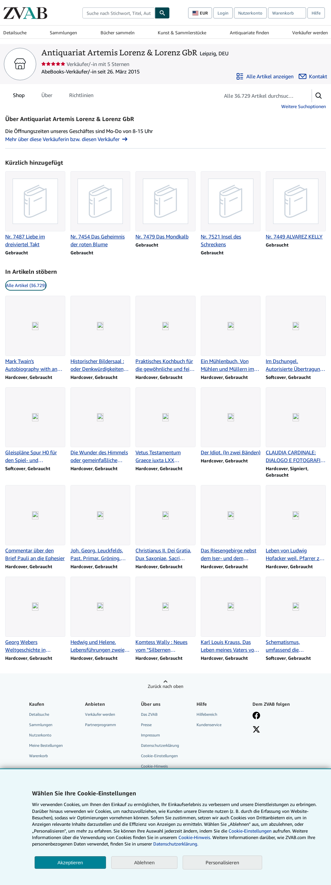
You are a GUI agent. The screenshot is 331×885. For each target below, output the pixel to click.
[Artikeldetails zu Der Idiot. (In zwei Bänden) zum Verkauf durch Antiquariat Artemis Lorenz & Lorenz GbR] (231, 422)
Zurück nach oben (165, 686)
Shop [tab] (18, 96)
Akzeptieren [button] (70, 862)
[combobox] (118, 12)
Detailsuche (15, 32)
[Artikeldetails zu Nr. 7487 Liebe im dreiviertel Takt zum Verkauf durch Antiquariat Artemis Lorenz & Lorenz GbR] (35, 209)
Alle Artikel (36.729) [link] (26, 285)
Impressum (150, 735)
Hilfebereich (207, 714)
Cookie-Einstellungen (250, 831)
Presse (146, 724)
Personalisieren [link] (222, 862)
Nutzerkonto (250, 13)
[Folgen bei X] (256, 730)
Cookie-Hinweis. (194, 837)
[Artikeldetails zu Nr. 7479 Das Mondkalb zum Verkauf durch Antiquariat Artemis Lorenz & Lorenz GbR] (165, 205)
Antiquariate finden (249, 32)
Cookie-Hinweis (154, 766)
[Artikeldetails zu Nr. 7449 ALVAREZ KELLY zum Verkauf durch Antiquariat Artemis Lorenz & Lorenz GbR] (296, 205)
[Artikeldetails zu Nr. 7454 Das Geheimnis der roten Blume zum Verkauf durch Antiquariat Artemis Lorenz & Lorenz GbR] (100, 209)
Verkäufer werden (310, 32)
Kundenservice (209, 724)
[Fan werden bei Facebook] (256, 716)
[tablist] (53, 95)
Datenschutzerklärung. (175, 843)
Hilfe (316, 13)
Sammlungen (63, 32)
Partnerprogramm (100, 724)
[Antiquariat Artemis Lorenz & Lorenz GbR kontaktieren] (313, 76)
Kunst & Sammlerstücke (182, 32)
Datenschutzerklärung (160, 745)
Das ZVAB (149, 714)
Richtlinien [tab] (81, 96)
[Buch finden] (162, 12)
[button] (319, 95)
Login (223, 13)
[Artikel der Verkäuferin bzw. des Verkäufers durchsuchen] (259, 95)
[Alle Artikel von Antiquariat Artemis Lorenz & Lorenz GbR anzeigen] (265, 76)
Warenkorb (38, 755)
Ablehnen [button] (144, 862)
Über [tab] (47, 96)
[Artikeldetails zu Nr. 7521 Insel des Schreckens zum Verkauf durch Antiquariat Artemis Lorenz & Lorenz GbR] (231, 209)
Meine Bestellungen (46, 745)
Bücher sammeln (117, 32)
